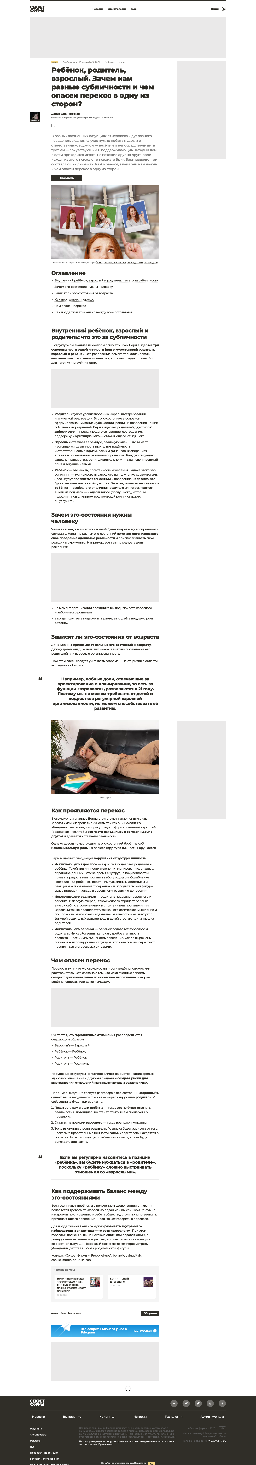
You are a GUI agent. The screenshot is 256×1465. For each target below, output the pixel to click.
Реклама (35, 1440)
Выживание (72, 1417)
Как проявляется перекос (74, 299)
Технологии (173, 1417)
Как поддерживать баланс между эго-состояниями (94, 312)
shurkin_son (151, 262)
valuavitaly (119, 262)
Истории (140, 1417)
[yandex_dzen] (222, 1403)
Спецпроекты (38, 1434)
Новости (38, 1417)
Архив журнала (212, 1417)
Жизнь (54, 62)
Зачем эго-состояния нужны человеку (84, 287)
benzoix (108, 262)
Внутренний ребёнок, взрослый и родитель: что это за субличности (106, 280)
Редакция (36, 1428)
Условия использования (44, 1458)
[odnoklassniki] (210, 1403)
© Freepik (105, 797)
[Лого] (37, 9)
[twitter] (198, 1403)
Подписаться (145, 1330)
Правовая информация (44, 1452)
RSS (32, 1446)
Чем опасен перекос (70, 306)
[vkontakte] (174, 1403)
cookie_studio (135, 262)
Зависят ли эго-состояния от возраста (84, 293)
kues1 (99, 262)
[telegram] (186, 1403)
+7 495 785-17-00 (216, 1440)
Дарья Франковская (71, 1313)
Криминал (107, 1417)
